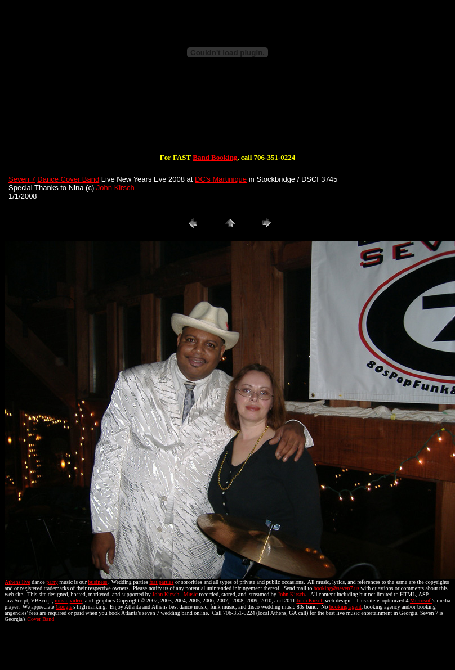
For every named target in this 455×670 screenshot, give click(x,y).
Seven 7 (21, 179)
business (98, 582)
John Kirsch (115, 187)
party (52, 582)
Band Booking (215, 157)
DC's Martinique (221, 179)
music (61, 600)
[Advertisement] (227, 117)
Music (191, 594)
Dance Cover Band (68, 179)
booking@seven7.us (336, 588)
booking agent (345, 607)
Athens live (17, 582)
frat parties (161, 582)
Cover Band (40, 619)
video (76, 600)
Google (64, 607)
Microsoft (421, 600)
